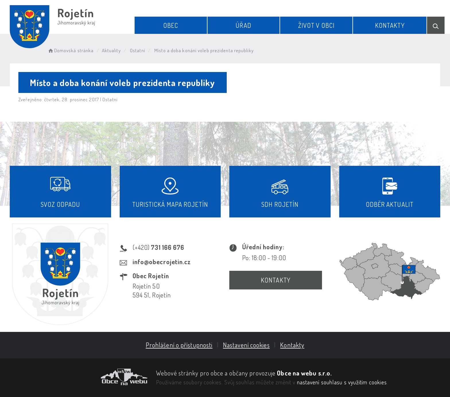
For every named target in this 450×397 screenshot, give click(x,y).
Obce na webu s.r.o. (304, 373)
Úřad (243, 25)
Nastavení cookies (246, 345)
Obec (170, 25)
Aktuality (111, 50)
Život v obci (316, 25)
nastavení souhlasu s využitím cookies (342, 382)
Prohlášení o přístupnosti (179, 345)
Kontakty (390, 25)
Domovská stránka (70, 50)
